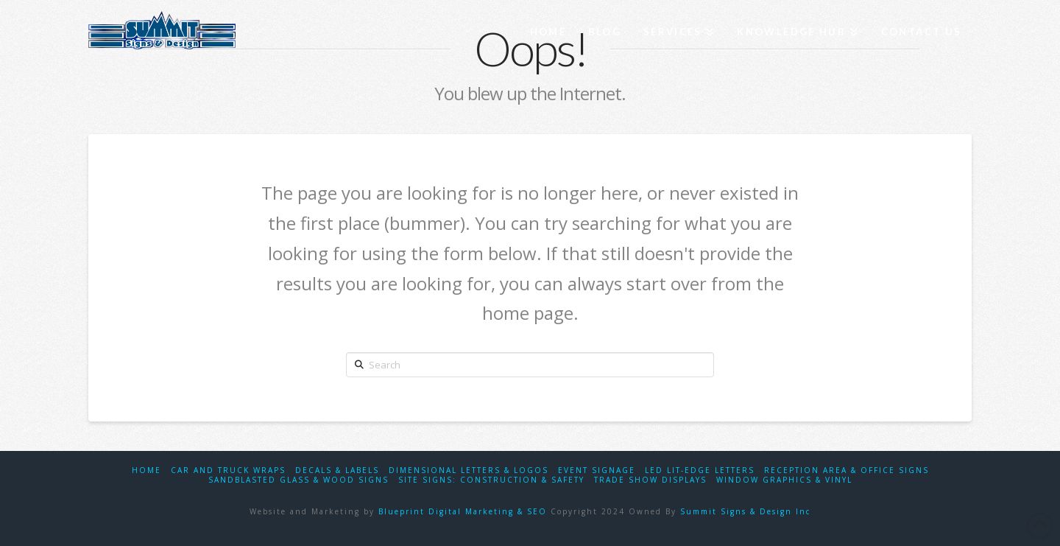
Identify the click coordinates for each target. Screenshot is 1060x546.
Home (146, 470)
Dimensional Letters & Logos (468, 470)
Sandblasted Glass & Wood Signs (298, 480)
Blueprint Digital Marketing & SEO (462, 511)
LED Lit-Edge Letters (700, 470)
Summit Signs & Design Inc (745, 511)
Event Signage (596, 470)
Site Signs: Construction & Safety (491, 480)
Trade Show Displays (650, 480)
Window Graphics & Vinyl (784, 480)
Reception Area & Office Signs (846, 470)
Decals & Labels (337, 470)
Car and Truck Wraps (228, 470)
